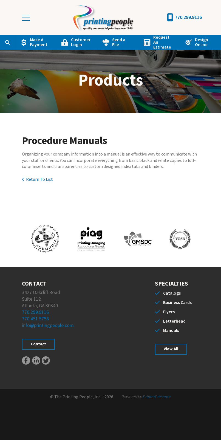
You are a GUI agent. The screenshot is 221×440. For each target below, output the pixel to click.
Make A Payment (38, 42)
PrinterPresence (157, 397)
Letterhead (174, 321)
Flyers (169, 312)
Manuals (171, 331)
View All (171, 349)
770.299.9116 (188, 17)
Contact (38, 344)
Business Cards (177, 303)
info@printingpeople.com (48, 325)
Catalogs (172, 293)
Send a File (118, 42)
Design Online (201, 42)
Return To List (39, 179)
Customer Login (80, 42)
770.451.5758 (35, 318)
